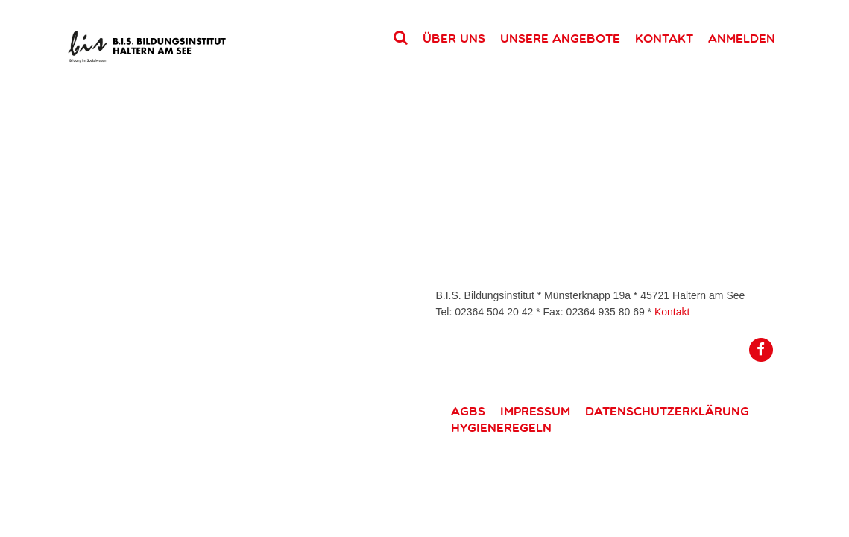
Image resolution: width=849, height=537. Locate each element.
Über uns (454, 38)
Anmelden (741, 38)
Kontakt (664, 38)
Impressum (535, 411)
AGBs (468, 411)
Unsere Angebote (560, 38)
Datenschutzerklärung (667, 411)
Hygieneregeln (501, 427)
